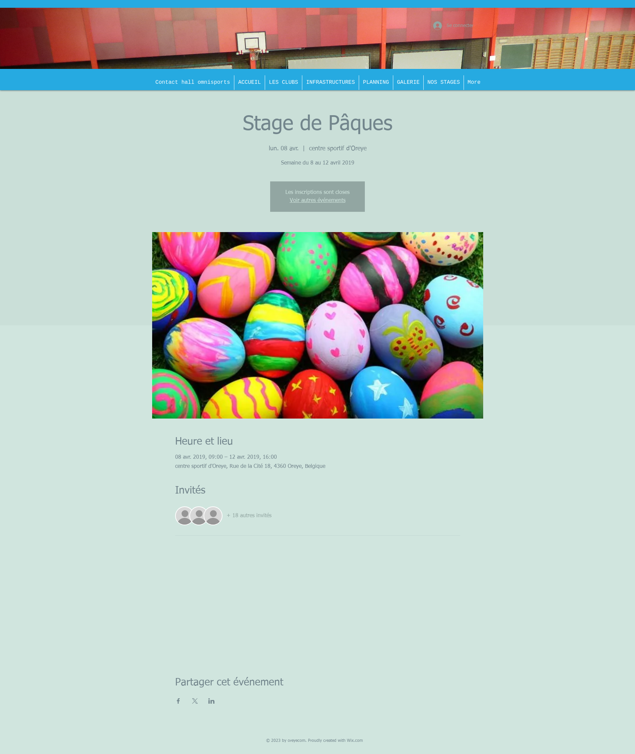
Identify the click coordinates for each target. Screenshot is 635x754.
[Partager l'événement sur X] (195, 701)
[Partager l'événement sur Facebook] (178, 701)
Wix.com (355, 741)
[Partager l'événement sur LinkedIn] (211, 701)
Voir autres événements (318, 200)
